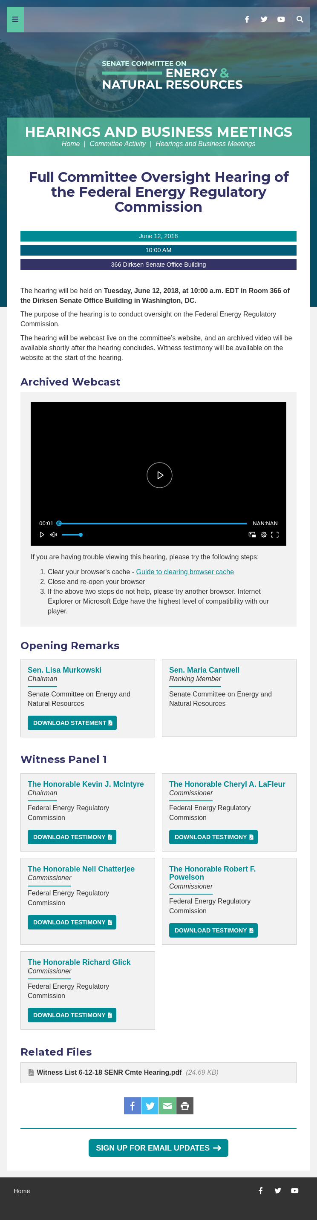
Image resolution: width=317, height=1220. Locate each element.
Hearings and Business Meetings (158, 131)
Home (71, 143)
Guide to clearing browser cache (185, 571)
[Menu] (15, 19)
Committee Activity (117, 143)
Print (184, 1105)
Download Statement (69, 722)
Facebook (132, 1105)
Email (167, 1105)
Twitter (149, 1105)
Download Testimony (69, 837)
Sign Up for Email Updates (158, 1148)
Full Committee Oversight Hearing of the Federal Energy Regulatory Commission (159, 192)
